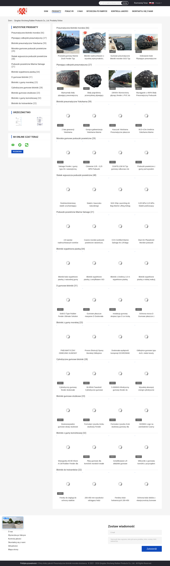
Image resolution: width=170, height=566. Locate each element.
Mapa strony (13, 549)
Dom (46, 11)
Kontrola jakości (119, 11)
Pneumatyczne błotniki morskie (25, 33)
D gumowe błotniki (19, 77)
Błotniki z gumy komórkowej (24, 98)
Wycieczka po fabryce (97, 11)
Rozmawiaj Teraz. (141, 3)
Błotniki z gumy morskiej (22, 82)
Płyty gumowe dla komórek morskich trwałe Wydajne (94, 463)
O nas (80, 11)
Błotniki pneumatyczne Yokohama (26, 43)
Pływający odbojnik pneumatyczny (26, 38)
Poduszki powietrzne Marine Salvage (28, 64)
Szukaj (125, 3)
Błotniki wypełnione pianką (23, 72)
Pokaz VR (69, 11)
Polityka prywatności (28, 563)
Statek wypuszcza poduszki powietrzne (29, 56)
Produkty (56, 11)
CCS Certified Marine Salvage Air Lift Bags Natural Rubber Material (120, 242)
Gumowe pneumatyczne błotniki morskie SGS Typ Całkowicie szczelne (120, 58)
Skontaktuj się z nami (142, 11)
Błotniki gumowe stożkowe (23, 93)
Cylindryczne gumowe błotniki (25, 87)
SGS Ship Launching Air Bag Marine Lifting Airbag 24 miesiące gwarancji (120, 206)
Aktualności (13, 546)
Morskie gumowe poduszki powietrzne (28, 48)
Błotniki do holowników (21, 103)
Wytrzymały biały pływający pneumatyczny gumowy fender (68, 95)
